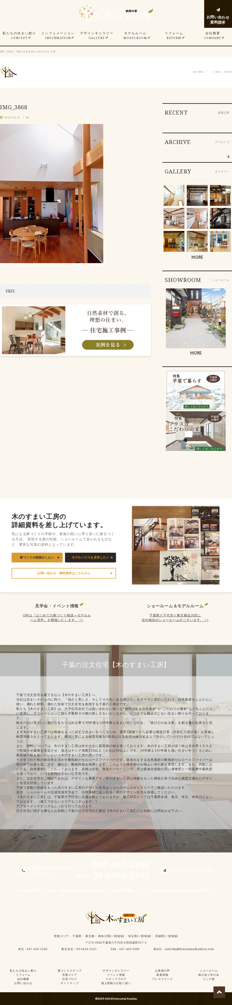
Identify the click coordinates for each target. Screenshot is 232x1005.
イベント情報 (116, 975)
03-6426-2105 (86, 949)
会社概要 (212, 35)
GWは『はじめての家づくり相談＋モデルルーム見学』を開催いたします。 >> (57, 617)
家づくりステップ (70, 971)
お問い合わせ (23, 983)
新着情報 (162, 975)
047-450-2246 (37, 949)
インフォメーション (58, 35)
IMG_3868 (223, 71)
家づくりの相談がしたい (37, 557)
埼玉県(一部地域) (139, 936)
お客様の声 (162, 971)
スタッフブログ (116, 979)
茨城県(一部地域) (166, 936)
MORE (197, 257)
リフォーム (174, 35)
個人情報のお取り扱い (116, 983)
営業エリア (61, 936)
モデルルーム (135, 35)
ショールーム (209, 971)
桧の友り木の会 (208, 975)
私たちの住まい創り (19, 35)
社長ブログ (69, 979)
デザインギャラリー (96, 35)
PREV (10, 290)
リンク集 (209, 979)
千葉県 (77, 936)
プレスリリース (162, 979)
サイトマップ (69, 983)
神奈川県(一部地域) (111, 936)
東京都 (89, 936)
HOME (198, 71)
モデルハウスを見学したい (90, 557)
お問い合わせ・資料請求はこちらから (63, 573)
